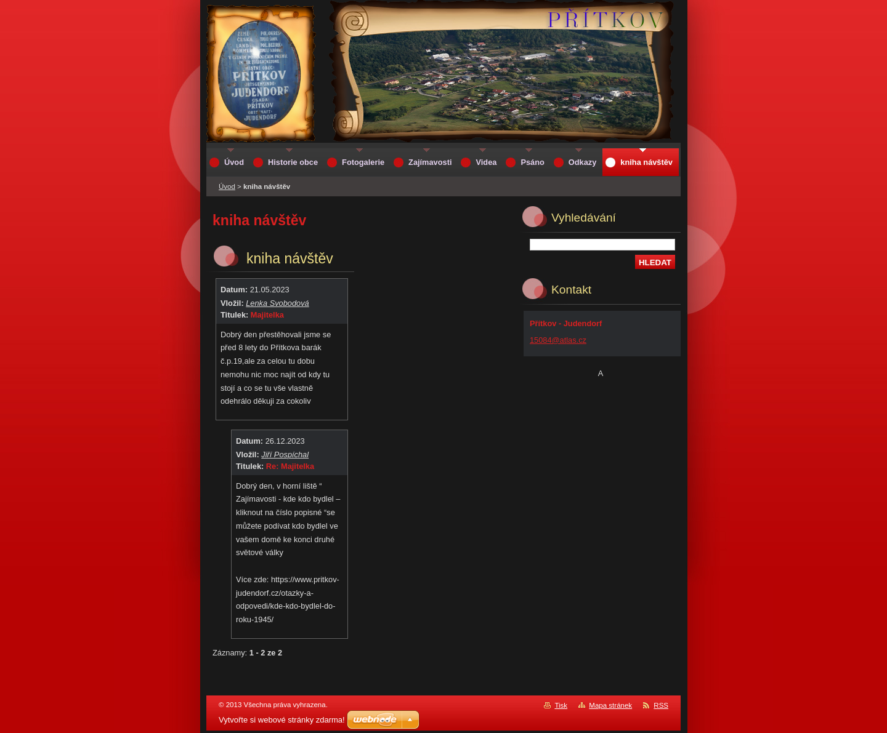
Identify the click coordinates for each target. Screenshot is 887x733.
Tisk (560, 705)
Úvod (227, 186)
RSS (661, 705)
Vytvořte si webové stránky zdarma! (282, 719)
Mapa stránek (610, 705)
